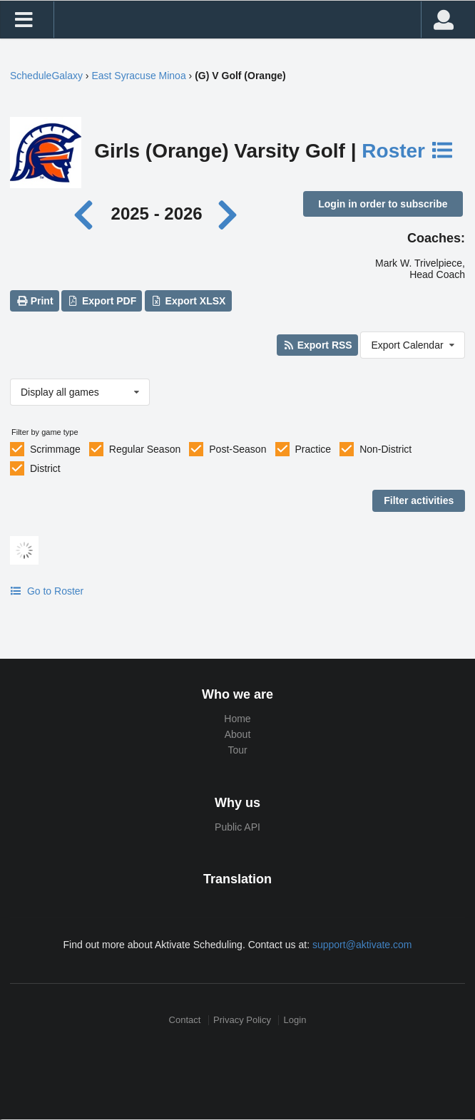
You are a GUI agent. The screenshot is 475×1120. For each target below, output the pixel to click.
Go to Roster (46, 591)
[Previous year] (87, 213)
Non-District (385, 449)
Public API (237, 827)
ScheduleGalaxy (46, 75)
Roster (408, 151)
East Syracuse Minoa (138, 75)
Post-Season (237, 449)
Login (295, 1019)
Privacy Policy (242, 1019)
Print (34, 301)
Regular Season (144, 449)
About (238, 734)
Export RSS (317, 345)
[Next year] (228, 213)
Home (237, 718)
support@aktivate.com (362, 944)
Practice (313, 449)
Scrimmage (55, 449)
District (45, 468)
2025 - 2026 (157, 213)
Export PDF (102, 301)
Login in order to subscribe (382, 204)
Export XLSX (187, 301)
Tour (237, 750)
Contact (185, 1019)
